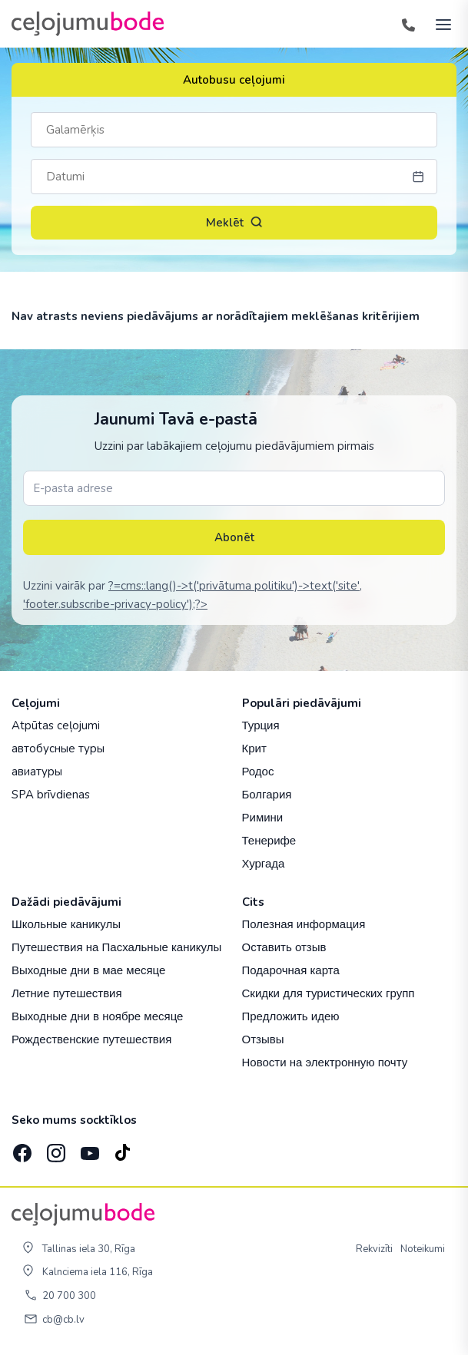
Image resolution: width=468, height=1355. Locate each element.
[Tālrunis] (408, 24)
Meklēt (234, 222)
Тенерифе (269, 840)
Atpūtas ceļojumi (56, 725)
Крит (254, 748)
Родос (258, 771)
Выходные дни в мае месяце (88, 970)
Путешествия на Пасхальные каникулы (116, 946)
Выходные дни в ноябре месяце (97, 1016)
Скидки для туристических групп (328, 993)
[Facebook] (21, 1148)
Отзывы (263, 1039)
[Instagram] (54, 1148)
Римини (263, 817)
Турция (261, 725)
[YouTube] (88, 1148)
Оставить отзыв (284, 946)
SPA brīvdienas (51, 794)
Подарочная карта (291, 970)
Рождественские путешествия (91, 1039)
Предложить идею (291, 1016)
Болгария (267, 794)
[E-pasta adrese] (234, 488)
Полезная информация (304, 923)
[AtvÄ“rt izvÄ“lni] (439, 24)
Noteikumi (422, 1249)
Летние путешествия (67, 993)
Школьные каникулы (66, 923)
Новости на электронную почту (325, 1062)
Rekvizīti (374, 1249)
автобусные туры (58, 748)
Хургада (263, 863)
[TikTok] (122, 1148)
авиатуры (37, 771)
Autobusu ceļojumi (234, 80)
